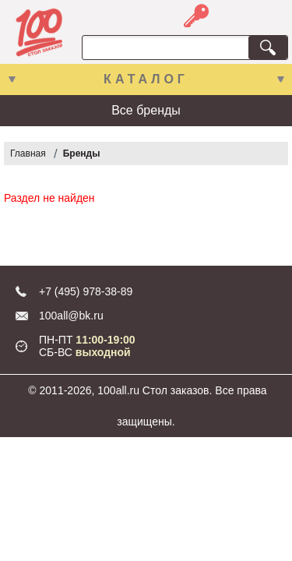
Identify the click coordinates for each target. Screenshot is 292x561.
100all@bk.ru (71, 315)
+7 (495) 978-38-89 (85, 291)
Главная (28, 153)
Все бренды (146, 110)
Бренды (81, 153)
